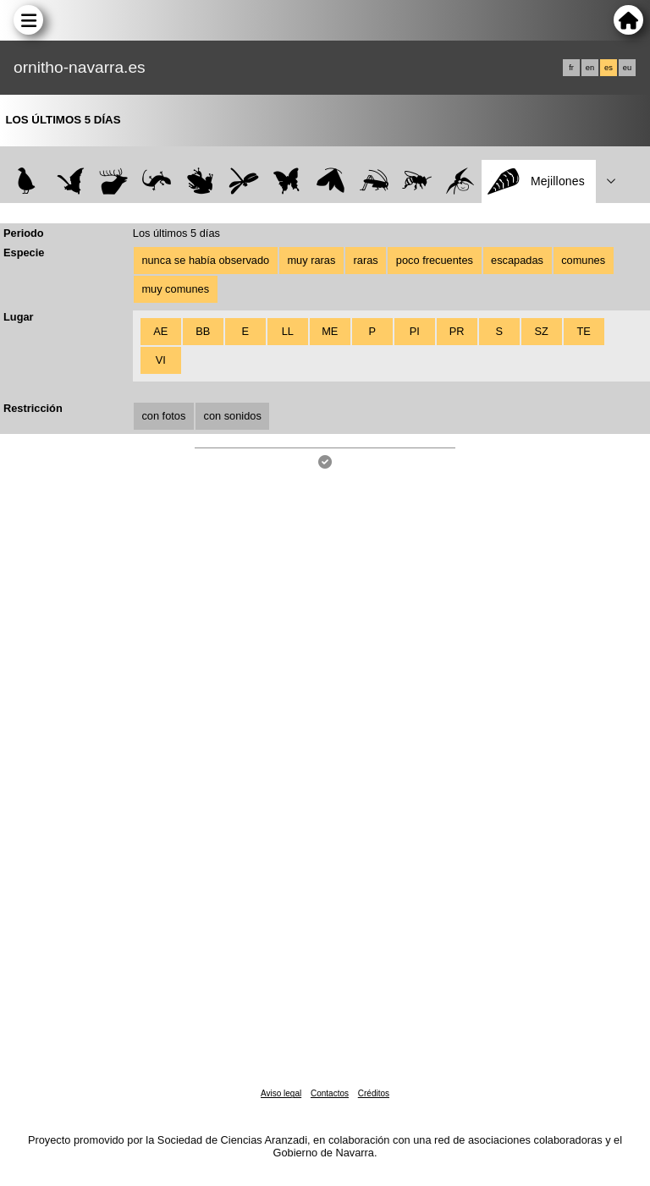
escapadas (517, 260)
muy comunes (175, 289)
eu (627, 67)
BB (203, 331)
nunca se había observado (205, 260)
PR (457, 331)
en (590, 67)
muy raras (311, 260)
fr (571, 67)
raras (366, 260)
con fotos (163, 415)
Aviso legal (281, 1093)
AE (160, 331)
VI (161, 360)
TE (583, 331)
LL (288, 331)
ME (330, 331)
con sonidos (233, 415)
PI (415, 331)
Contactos (330, 1093)
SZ (541, 331)
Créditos (373, 1093)
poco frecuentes (434, 260)
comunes (583, 260)
